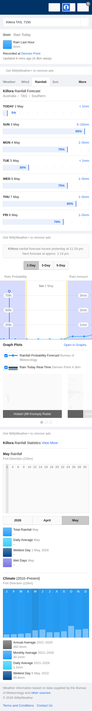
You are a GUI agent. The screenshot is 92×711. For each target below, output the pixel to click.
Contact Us (45, 705)
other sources (41, 693)
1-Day (31, 265)
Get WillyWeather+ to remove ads (29, 70)
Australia (9, 96)
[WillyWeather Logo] (11, 7)
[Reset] (76, 22)
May (75, 520)
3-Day (46, 265)
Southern (39, 96)
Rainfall (41, 82)
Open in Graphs (75, 345)
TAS (24, 96)
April (47, 520)
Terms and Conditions (18, 705)
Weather (9, 82)
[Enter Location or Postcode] (46, 22)
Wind (25, 82)
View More (50, 443)
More (82, 82)
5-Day (60, 265)
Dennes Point (30, 53)
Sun (56, 82)
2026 (17, 520)
